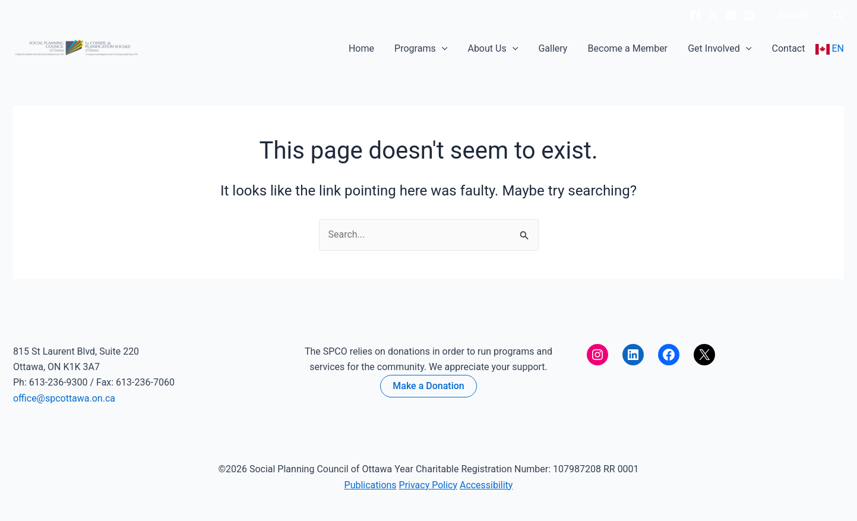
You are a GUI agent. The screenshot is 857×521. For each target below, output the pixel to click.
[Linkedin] (749, 15)
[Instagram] (731, 15)
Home (393, 48)
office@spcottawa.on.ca (64, 398)
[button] (793, 14)
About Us (514, 49)
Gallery (569, 48)
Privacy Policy (428, 485)
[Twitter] (713, 15)
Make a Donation (428, 385)
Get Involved (726, 49)
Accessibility (486, 485)
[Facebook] (695, 15)
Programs (447, 49)
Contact (791, 48)
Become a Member (639, 48)
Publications (370, 485)
